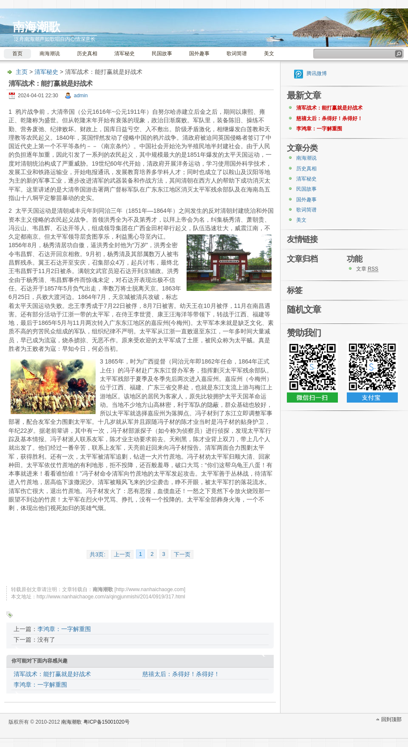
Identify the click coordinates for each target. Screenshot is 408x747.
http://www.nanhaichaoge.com (150, 589)
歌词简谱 (237, 53)
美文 (269, 53)
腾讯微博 (316, 73)
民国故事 (162, 53)
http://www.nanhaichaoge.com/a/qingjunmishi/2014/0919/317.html (111, 597)
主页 (22, 71)
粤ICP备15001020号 (106, 722)
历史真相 (87, 53)
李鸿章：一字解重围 (64, 629)
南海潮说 (50, 53)
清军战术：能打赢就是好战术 (52, 674)
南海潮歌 (36, 27)
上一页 (122, 554)
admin (81, 96)
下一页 (182, 554)
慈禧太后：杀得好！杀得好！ (181, 674)
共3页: (97, 554)
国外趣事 (199, 53)
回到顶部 (391, 719)
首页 (17, 53)
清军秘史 (124, 53)
